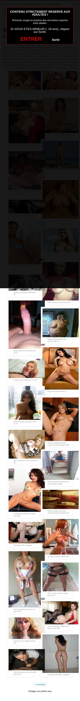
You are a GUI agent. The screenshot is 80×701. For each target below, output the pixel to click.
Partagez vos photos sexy (40, 691)
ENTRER (31, 39)
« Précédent (40, 684)
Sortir (56, 39)
